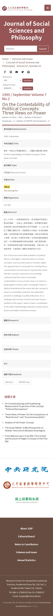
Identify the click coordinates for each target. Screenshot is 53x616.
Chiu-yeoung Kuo (11, 190)
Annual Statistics (26, 560)
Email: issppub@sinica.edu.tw (27, 596)
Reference (7, 76)
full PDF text (24, 382)
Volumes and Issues (22, 58)
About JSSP (26, 528)
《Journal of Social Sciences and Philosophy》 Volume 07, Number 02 (21, 64)
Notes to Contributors (26, 544)
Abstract (9, 382)
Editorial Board (26, 536)
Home (5, 58)
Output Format (9, 84)
